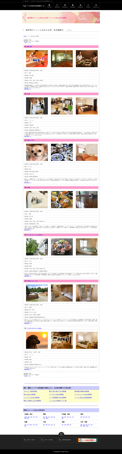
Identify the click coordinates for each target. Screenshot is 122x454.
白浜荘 (28, 187)
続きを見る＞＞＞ (28, 88)
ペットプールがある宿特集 (32, 397)
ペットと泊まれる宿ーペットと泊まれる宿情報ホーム (34, 6)
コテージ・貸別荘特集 (30, 391)
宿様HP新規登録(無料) (66, 439)
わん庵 (28, 93)
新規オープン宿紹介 (31, 439)
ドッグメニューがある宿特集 (83, 394)
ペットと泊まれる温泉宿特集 (83, 397)
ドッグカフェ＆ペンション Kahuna (34, 328)
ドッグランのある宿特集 (56, 394)
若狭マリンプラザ (30, 140)
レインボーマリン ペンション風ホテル (35, 234)
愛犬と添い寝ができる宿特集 (57, 391)
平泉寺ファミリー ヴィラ (32, 280)
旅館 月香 (29, 46)
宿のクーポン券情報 (48, 439)
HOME (25, 36)
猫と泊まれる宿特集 (30, 394)
